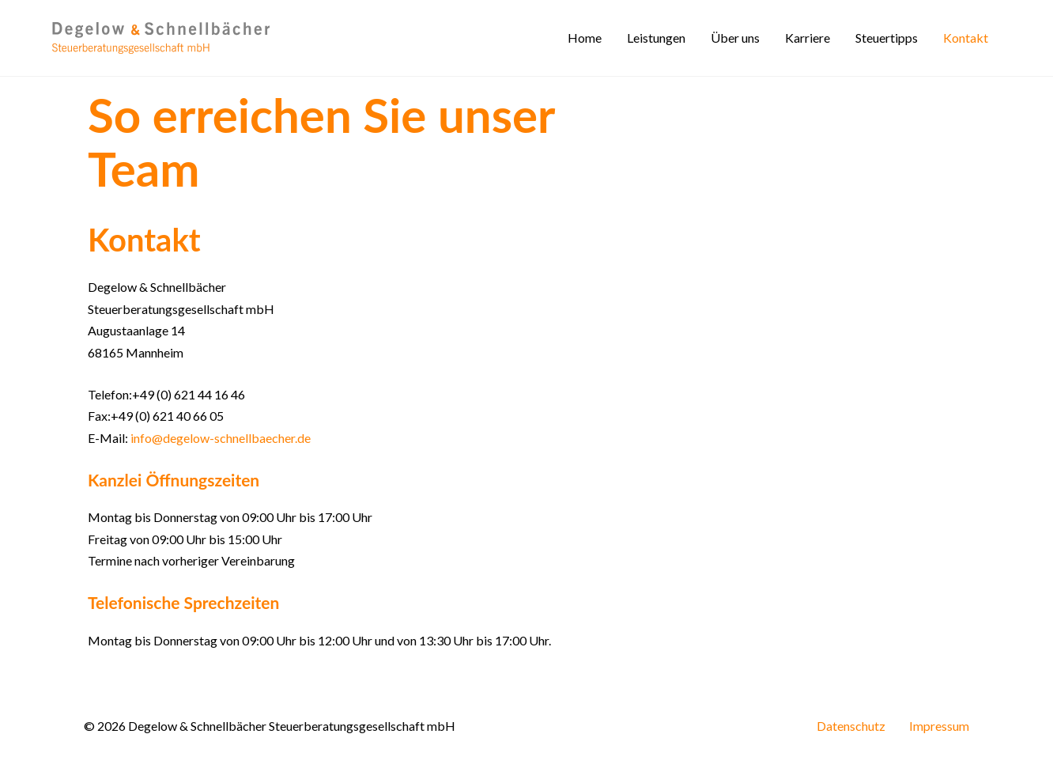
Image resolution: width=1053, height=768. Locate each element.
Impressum (939, 725)
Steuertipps (886, 37)
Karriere (807, 37)
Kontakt (965, 37)
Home (585, 37)
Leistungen (656, 37)
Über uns (735, 37)
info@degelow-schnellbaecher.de (220, 437)
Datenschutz (851, 725)
